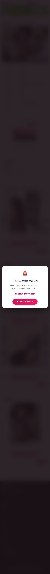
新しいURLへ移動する (25, 301)
